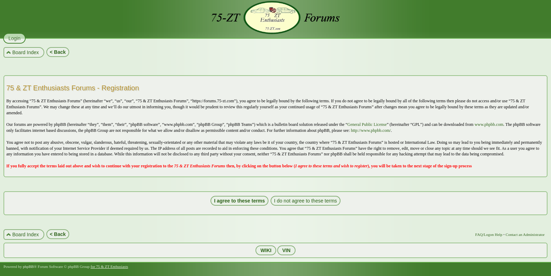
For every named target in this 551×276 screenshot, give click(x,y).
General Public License (367, 124)
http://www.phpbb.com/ (371, 130)
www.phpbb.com (488, 124)
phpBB (28, 266)
